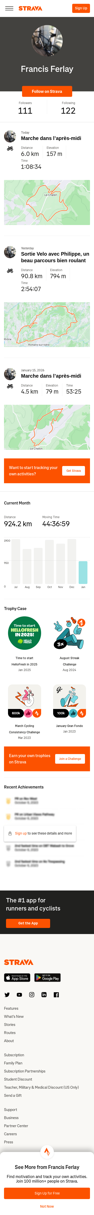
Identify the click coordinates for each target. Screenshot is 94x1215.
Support (10, 1109)
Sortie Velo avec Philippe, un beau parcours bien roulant (55, 257)
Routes (10, 1032)
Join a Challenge (70, 759)
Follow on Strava (47, 91)
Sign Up (81, 8)
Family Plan (13, 1063)
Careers (10, 1134)
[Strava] (30, 8)
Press (8, 1142)
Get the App (28, 923)
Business (11, 1117)
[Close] (9, 8)
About (9, 1040)
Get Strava (73, 471)
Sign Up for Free (47, 1193)
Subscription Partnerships (24, 1071)
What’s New (14, 1016)
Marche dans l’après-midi (51, 138)
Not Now (47, 1206)
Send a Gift (13, 1095)
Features (11, 1008)
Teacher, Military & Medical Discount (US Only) (41, 1087)
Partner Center (16, 1125)
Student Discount (18, 1079)
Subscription (14, 1055)
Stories (9, 1024)
